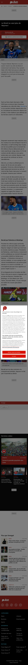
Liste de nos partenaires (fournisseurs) (10, 347)
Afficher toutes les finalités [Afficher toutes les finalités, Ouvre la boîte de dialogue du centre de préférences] (14, 352)
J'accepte (14, 356)
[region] (14, 332)
